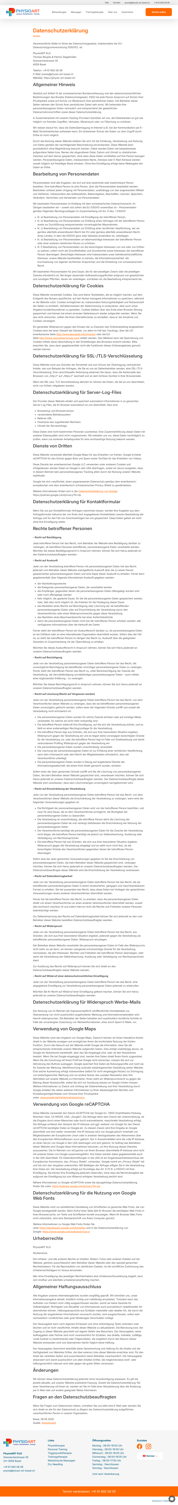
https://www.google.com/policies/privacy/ (66, 1231)
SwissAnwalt (49, 1422)
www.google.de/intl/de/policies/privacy (62, 1097)
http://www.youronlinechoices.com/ (59, 338)
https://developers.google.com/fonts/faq (62, 1227)
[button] (172, 1499)
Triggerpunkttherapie (60, 1453)
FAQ (107, 2)
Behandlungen (59, 12)
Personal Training (57, 1449)
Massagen (76, 12)
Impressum (157, 1501)
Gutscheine (127, 12)
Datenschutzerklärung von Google (98, 491)
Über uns (112, 12)
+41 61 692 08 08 (162, 2)
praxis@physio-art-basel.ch (137, 2)
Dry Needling (55, 1464)
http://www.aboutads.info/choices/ (76, 334)
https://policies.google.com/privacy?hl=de (76, 1186)
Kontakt (116, 2)
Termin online (159, 12)
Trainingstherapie (94, 12)
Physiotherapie (56, 1445)
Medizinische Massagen (61, 1460)
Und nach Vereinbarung (105, 1473)
